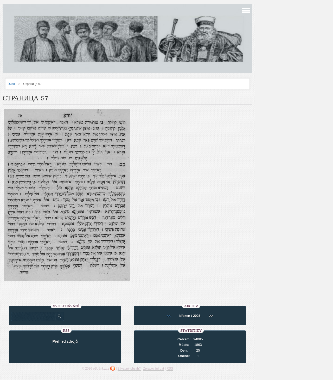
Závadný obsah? (129, 368)
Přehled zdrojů (65, 341)
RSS (169, 368)
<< (169, 316)
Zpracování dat (153, 368)
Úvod (11, 84)
